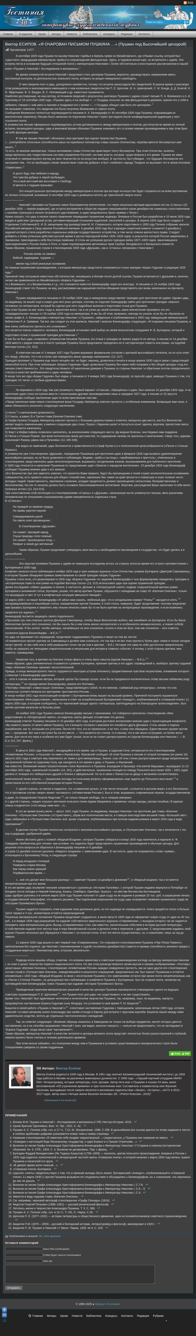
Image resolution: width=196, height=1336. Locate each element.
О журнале (25, 34)
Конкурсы (109, 34)
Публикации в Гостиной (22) (60, 1100)
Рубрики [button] (160, 1320)
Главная (8, 34)
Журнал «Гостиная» (107, 1307)
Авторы (56, 34)
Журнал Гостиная (18, 16)
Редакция (126, 34)
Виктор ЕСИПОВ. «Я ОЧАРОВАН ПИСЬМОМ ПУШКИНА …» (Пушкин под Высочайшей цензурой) (95, 44)
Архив (41, 34)
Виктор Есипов (68, 1068)
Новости (72, 34)
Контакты (144, 34)
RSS (188, 2)
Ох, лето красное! (50, 1236)
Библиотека (90, 34)
